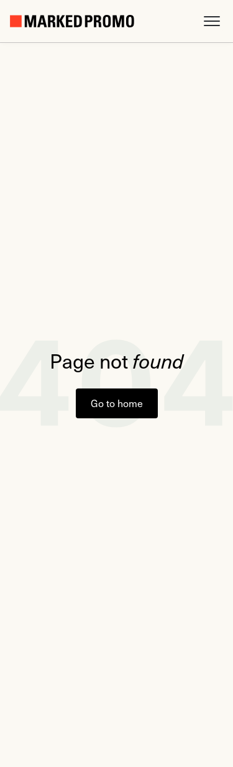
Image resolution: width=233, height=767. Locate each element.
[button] (212, 21)
